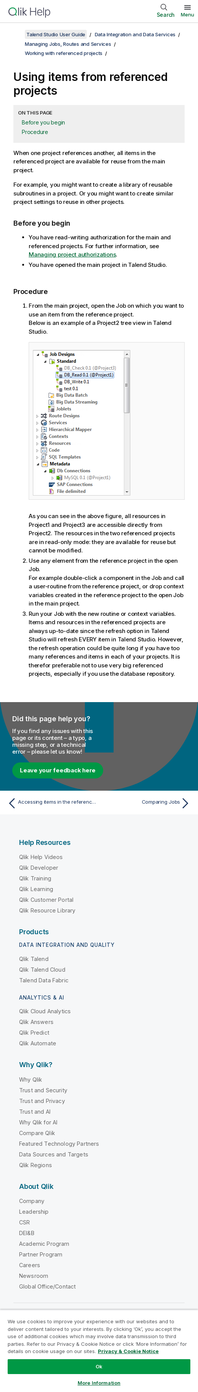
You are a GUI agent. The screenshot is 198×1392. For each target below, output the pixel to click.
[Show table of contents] (15, 34)
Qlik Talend (34, 959)
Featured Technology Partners (59, 1143)
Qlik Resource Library (47, 910)
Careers (29, 1265)
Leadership (34, 1211)
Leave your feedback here (58, 770)
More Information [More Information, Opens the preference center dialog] (99, 1383)
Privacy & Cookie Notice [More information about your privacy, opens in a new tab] (128, 1351)
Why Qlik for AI (38, 1122)
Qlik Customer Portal (46, 899)
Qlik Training (35, 878)
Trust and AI (34, 1111)
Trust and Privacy (42, 1101)
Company (31, 1201)
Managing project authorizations (72, 254)
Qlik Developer (38, 867)
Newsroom (33, 1276)
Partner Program (40, 1254)
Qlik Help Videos (41, 857)
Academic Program (44, 1243)
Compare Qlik (37, 1133)
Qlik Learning (36, 889)
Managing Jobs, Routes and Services (68, 44)
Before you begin (43, 122)
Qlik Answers (36, 1022)
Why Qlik (30, 1079)
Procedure (35, 132)
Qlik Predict (34, 1032)
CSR (24, 1222)
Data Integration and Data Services (135, 34)
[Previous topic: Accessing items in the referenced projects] (51, 803)
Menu (187, 14)
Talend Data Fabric (43, 980)
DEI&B (26, 1233)
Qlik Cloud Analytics (45, 1011)
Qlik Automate (37, 1043)
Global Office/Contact (47, 1286)
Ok (99, 1366)
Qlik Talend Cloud (42, 969)
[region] (99, 1351)
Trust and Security (43, 1090)
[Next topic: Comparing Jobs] (146, 803)
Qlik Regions (35, 1165)
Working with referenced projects (63, 53)
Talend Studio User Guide (55, 34)
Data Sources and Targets (53, 1154)
